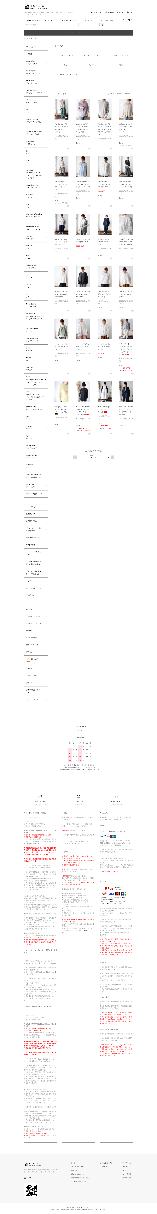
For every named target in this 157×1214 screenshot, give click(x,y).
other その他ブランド (34, 494)
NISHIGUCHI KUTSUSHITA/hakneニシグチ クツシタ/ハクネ (34, 317)
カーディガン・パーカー (34, 588)
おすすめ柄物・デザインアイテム (34, 691)
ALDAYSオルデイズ (30, 237)
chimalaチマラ (28, 286)
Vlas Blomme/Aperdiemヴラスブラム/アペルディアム (34, 216)
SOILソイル (28, 257)
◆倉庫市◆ (30, 54)
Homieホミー (28, 359)
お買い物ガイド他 (68, 20)
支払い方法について (77, 1174)
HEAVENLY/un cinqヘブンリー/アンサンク (34, 228)
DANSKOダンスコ (29, 466)
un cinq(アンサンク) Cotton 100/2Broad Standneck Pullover (126, 241)
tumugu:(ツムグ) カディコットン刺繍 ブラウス (104, 346)
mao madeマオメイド (30, 196)
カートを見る (126, 1174)
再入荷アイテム (31, 521)
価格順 (119, 94)
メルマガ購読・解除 (106, 20)
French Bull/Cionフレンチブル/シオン (33, 305)
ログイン (120, 12)
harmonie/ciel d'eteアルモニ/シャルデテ (33, 186)
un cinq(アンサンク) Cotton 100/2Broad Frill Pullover (61, 294)
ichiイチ (27, 111)
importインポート (30, 276)
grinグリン (28, 162)
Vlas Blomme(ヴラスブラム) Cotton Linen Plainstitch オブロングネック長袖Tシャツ (104, 129)
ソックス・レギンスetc (34, 623)
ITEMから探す (50, 20)
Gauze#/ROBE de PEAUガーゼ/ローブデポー (34, 133)
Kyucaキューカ (29, 437)
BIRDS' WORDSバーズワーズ (31, 456)
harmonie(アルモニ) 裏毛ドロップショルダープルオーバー (104, 294)
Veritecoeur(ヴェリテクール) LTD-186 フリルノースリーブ (83, 184)
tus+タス (27, 295)
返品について (75, 1170)
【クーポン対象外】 (33, 660)
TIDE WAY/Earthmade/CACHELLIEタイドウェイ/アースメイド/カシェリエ (36, 381)
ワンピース (30, 595)
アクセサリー (30, 652)
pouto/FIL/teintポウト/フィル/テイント (34, 408)
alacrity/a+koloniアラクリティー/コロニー (34, 91)
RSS (100, 1167)
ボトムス (29, 609)
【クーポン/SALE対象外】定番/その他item (33, 563)
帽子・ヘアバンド (32, 645)
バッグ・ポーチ (31, 637)
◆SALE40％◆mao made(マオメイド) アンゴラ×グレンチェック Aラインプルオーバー (126, 349)
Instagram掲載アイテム (34, 538)
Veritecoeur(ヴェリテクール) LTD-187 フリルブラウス (104, 184)
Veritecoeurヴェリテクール (31, 82)
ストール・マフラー (33, 616)
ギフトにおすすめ (32, 699)
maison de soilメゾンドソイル (31, 266)
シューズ (29, 630)
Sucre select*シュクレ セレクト (32, 62)
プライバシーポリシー (78, 1181)
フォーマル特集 (31, 676)
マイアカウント (96, 12)
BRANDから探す (32, 20)
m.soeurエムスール (30, 427)
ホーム (26, 38)
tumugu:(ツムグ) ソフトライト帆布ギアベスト (61, 346)
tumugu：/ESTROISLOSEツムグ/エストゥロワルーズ (35, 121)
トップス (33, 38)
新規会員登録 (109, 12)
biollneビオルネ (29, 349)
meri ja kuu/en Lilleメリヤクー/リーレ (32, 339)
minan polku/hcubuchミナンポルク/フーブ (33, 476)
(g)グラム (28, 152)
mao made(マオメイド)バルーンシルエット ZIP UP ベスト (126, 184)
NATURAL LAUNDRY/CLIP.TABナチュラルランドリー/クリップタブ (34, 174)
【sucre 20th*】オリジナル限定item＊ (34, 529)
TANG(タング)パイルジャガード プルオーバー (61, 241)
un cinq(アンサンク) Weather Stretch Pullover (104, 241)
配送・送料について (77, 1167)
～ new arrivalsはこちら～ (78, 32)
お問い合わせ (126, 1178)
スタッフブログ (86, 20)
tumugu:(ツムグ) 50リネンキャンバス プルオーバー (125, 294)
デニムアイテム (31, 683)
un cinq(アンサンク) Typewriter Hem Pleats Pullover (83, 294)
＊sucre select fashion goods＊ (33, 553)
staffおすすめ (30, 545)
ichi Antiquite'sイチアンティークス (33, 101)
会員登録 (125, 1167)
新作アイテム (30, 514)
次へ (112, 457)
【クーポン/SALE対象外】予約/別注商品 (33, 572)
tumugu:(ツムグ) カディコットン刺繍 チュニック (82, 346)
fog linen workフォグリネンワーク (33, 447)
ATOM (105, 1167)
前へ (75, 457)
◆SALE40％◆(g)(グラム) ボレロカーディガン (104, 409)
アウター (29, 602)
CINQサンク (28, 417)
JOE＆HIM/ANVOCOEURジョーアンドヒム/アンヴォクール (34, 396)
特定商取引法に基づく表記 (80, 1178)
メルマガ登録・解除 (106, 1163)
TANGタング (28, 206)
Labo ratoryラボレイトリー (31, 142)
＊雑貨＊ (29, 668)
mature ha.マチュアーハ (30, 368)
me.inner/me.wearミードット (32, 330)
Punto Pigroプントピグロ (30, 485)
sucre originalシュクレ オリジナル (33, 72)
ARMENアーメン (29, 247)
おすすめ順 (110, 94)
